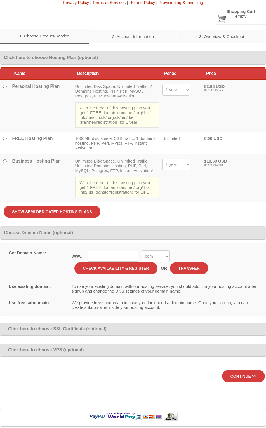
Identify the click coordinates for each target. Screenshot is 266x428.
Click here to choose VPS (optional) (44, 349)
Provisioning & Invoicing (181, 2)
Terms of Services (109, 2)
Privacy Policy (76, 2)
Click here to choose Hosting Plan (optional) (51, 57)
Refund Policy (142, 2)
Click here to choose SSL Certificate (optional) (55, 328)
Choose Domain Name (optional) (38, 232)
